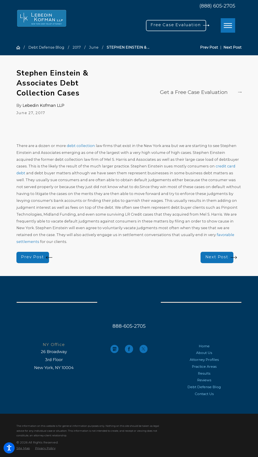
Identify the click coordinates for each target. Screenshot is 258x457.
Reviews (204, 380)
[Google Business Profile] (114, 349)
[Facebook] (129, 349)
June (93, 47)
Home (204, 346)
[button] (9, 447)
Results (204, 373)
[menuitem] (204, 346)
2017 (77, 47)
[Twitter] (144, 349)
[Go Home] (20, 47)
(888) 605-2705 (217, 6)
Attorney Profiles (204, 360)
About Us (204, 353)
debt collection (81, 145)
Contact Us (204, 394)
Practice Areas (204, 366)
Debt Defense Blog (46, 47)
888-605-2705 (129, 326)
